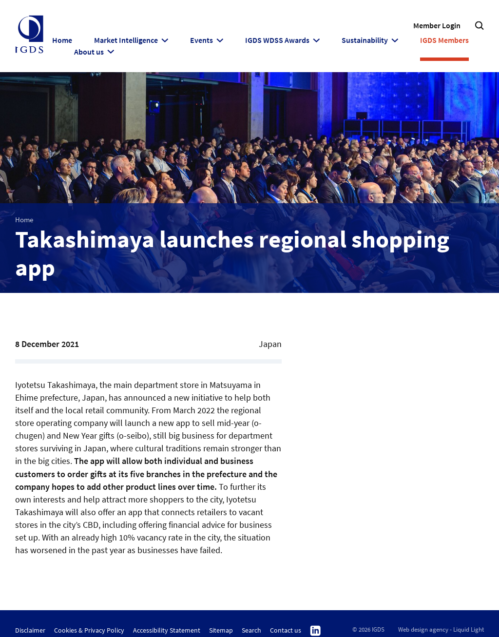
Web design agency (423, 629)
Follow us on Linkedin (315, 631)
